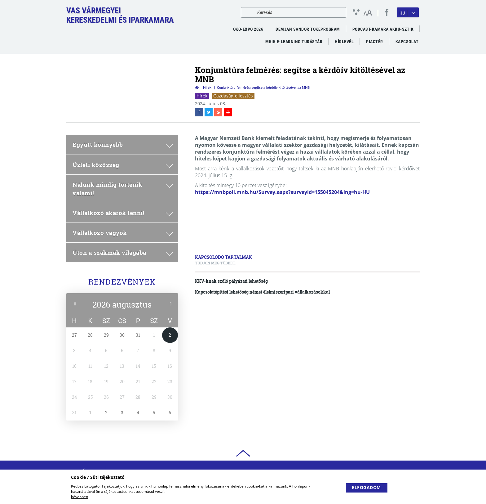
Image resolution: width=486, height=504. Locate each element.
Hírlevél (344, 41)
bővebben (79, 496)
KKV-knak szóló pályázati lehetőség (231, 281)
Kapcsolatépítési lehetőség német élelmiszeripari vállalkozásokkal (262, 292)
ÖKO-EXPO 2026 (248, 29)
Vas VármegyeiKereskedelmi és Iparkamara (120, 15)
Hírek (207, 87)
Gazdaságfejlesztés (233, 96)
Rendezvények (122, 282)
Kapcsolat (407, 41)
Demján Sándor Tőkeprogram (308, 29)
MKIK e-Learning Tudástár (293, 41)
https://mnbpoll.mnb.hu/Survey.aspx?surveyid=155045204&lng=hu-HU (282, 192)
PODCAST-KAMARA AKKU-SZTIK (383, 29)
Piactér (374, 41)
